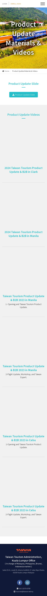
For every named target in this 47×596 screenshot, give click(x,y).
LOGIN (4, 3)
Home (5, 71)
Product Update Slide (23, 94)
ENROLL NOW (16, 3)
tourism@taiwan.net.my (24, 591)
